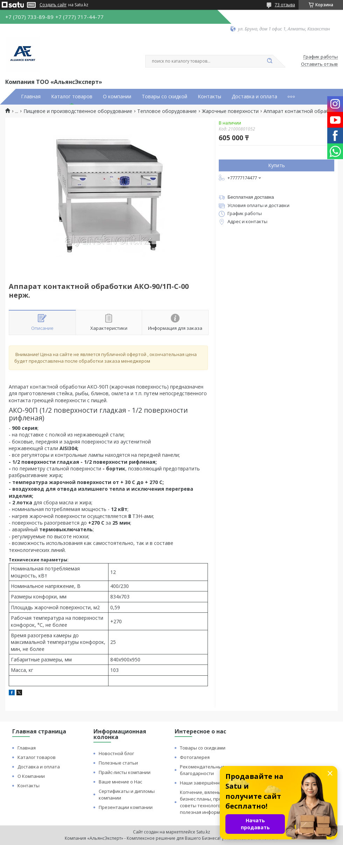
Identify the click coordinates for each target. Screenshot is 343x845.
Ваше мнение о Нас (120, 782)
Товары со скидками (202, 748)
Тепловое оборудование (167, 111)
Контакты (209, 96)
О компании (117, 96)
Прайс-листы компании (124, 772)
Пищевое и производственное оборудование (77, 111)
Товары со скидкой (164, 96)
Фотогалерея (195, 757)
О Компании (31, 776)
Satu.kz (203, 832)
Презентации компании (126, 807)
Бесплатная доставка (250, 197)
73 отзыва (285, 5)
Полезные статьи (118, 763)
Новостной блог (116, 753)
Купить (276, 165)
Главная (31, 96)
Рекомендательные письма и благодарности (213, 770)
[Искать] (269, 61)
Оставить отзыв (319, 64)
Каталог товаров (71, 96)
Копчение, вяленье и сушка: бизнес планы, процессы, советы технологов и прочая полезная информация (212, 802)
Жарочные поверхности (230, 111)
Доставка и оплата (254, 96)
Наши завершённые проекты (213, 783)
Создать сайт (53, 4)
